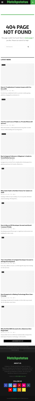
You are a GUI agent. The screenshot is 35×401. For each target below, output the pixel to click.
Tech (3, 168)
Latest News (6, 59)
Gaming (3, 64)
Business (3, 134)
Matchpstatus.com (16, 398)
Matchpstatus (17, 2)
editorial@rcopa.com (20, 376)
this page (21, 350)
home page (28, 38)
